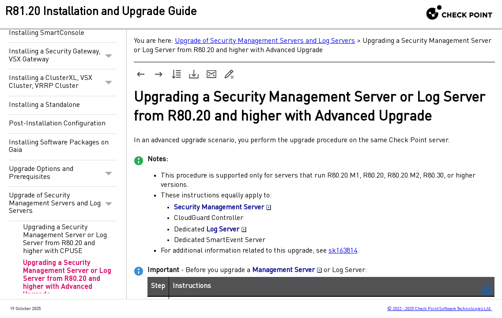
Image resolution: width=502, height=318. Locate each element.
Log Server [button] (226, 229)
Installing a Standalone (44, 105)
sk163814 (342, 250)
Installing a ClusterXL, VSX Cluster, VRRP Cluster (63, 82)
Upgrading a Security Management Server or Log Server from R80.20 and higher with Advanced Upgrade (67, 279)
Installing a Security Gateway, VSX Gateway (63, 56)
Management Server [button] (287, 270)
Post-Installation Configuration (57, 123)
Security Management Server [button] (222, 207)
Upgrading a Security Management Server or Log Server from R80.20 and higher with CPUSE (65, 239)
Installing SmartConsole (46, 33)
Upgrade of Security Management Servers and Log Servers (63, 204)
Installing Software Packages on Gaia (59, 146)
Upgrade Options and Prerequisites (63, 173)
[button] (108, 56)
